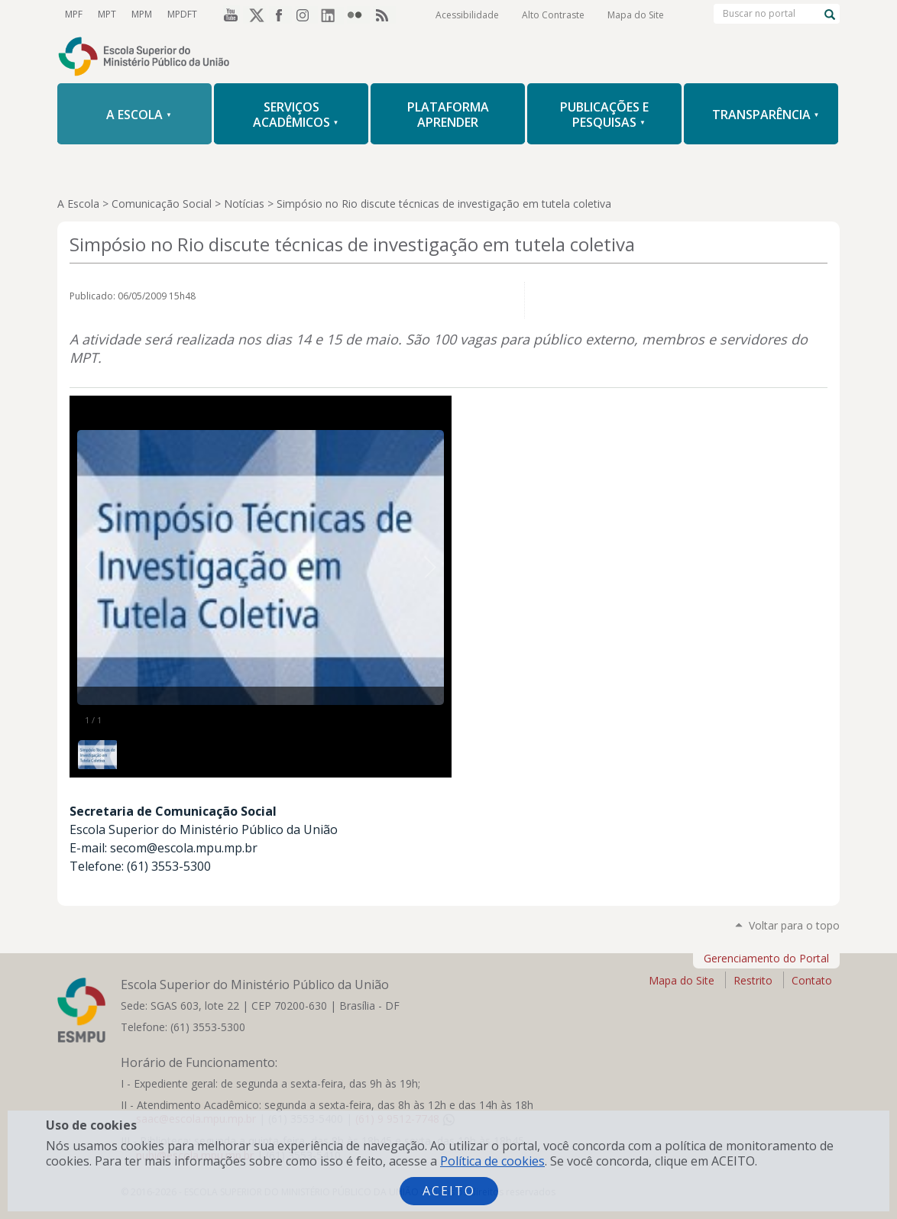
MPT (107, 14)
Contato (812, 980)
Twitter (254, 14)
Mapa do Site (635, 14)
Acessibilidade (467, 14)
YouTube (228, 14)
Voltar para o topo (794, 925)
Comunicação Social (162, 203)
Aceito (449, 1190)
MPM (141, 14)
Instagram (306, 14)
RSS (384, 14)
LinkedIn (332, 14)
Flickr (358, 14)
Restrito (752, 980)
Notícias (244, 203)
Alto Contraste (553, 14)
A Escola (78, 203)
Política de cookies (492, 1161)
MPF (74, 14)
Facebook (280, 14)
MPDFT (182, 14)
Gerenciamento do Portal (766, 958)
